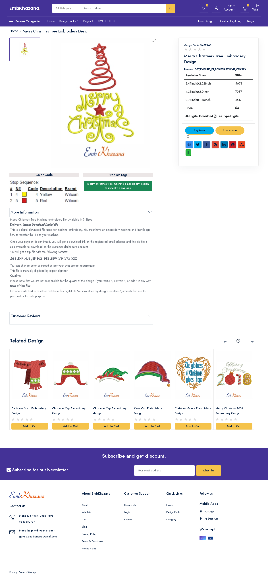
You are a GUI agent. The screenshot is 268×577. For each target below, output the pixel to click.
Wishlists (86, 506)
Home (169, 499)
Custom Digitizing (230, 21)
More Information (25, 212)
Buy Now (199, 130)
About (85, 499)
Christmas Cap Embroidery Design (70, 404)
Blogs (250, 21)
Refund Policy (89, 542)
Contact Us (130, 499)
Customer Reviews (25, 316)
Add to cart (230, 130)
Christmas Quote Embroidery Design (188, 404)
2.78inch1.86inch (198, 100)
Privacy (13, 566)
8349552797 (27, 516)
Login (127, 506)
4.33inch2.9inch (197, 91)
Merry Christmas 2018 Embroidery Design (230, 404)
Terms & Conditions (92, 535)
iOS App (207, 505)
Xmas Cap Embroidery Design (149, 404)
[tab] (24, 49)
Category (171, 513)
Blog (84, 520)
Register (128, 513)
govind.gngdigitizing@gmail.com (38, 530)
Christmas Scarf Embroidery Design (29, 404)
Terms (22, 566)
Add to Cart (29, 420)
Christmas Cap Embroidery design (110, 404)
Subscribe (208, 464)
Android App (209, 512)
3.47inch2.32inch (198, 83)
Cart (84, 513)
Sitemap (31, 566)
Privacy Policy (89, 528)
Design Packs (173, 506)
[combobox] (65, 8)
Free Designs (206, 21)
